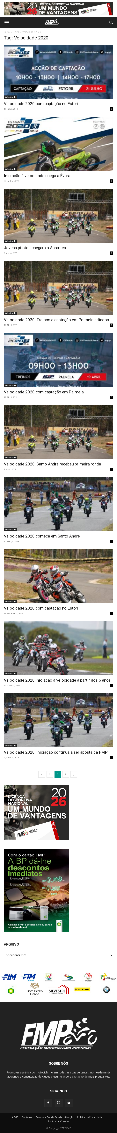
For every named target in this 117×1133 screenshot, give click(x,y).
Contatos (27, 1117)
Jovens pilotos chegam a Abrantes (35, 247)
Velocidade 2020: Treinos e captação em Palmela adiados (56, 319)
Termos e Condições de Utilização (55, 1117)
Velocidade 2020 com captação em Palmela (44, 392)
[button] (6, 22)
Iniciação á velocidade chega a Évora (37, 175)
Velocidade (10, 97)
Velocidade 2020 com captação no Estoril (41, 103)
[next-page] (73, 774)
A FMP (14, 1117)
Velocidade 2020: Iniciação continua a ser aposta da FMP (56, 752)
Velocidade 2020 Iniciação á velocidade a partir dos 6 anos (57, 680)
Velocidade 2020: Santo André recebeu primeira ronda (52, 464)
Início (7, 32)
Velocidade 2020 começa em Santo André (42, 536)
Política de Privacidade (89, 1117)
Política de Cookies (58, 1121)
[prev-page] (41, 774)
